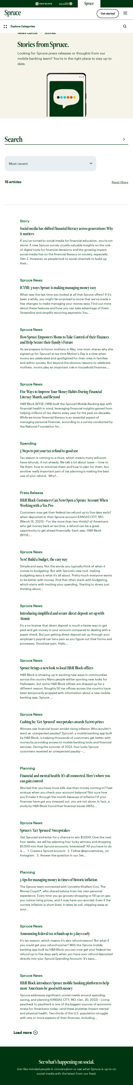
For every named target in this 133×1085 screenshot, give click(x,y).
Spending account (19, 877)
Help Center (14, 908)
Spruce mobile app (20, 840)
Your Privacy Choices (51, 1068)
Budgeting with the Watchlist (27, 795)
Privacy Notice (16, 959)
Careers (11, 854)
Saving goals (15, 767)
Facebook (19, 1036)
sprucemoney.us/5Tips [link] (54, 331)
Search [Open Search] (124, 26)
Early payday (15, 760)
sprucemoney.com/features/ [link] (58, 487)
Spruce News (15, 922)
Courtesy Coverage (20, 781)
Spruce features (17, 747)
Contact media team (24, 647)
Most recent (18, 163)
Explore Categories (23, 26)
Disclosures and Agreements (27, 973)
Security (11, 847)
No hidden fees (17, 833)
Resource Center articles (24, 915)
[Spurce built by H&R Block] (23, 1008)
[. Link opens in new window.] (21, 1069)
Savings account (18, 884)
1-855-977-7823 (28, 725)
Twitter (9, 1036)
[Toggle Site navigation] (125, 12)
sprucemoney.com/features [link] (58, 411)
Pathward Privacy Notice (24, 966)
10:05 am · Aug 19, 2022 (48, 345)
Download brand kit (29, 639)
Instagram (30, 1036)
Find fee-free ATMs (19, 819)
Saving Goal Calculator (23, 929)
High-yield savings (19, 753)
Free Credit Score (19, 774)
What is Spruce (17, 826)
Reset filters (120, 182)
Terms (9, 952)
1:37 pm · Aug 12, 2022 (47, 501)
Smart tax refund (18, 788)
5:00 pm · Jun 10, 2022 (47, 425)
